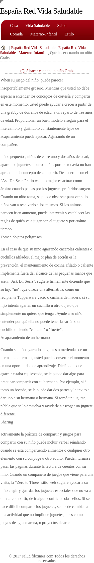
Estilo (69, 34)
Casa (14, 25)
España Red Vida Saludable (33, 48)
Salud (61, 25)
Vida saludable (37, 25)
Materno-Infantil (43, 34)
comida (16, 34)
